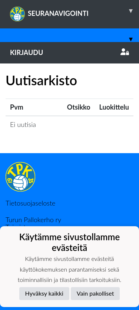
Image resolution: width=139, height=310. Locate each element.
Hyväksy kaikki (44, 293)
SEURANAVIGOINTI (74, 10)
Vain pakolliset (95, 293)
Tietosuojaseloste (30, 203)
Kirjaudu (69, 52)
